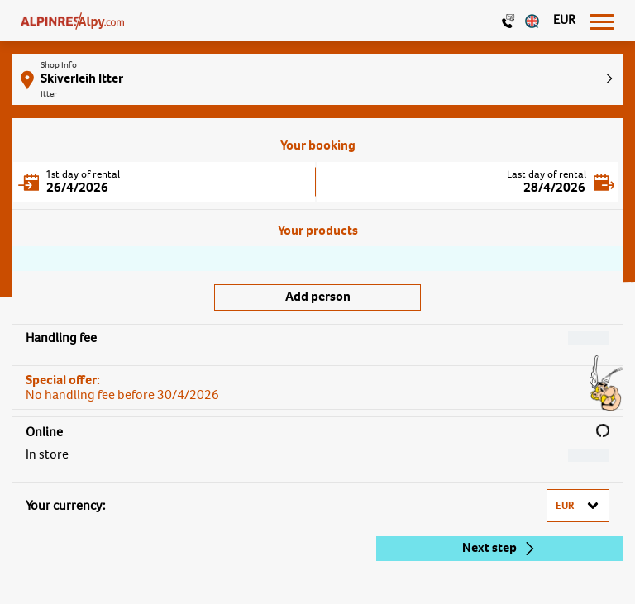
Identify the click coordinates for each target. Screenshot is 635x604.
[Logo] (72, 20)
